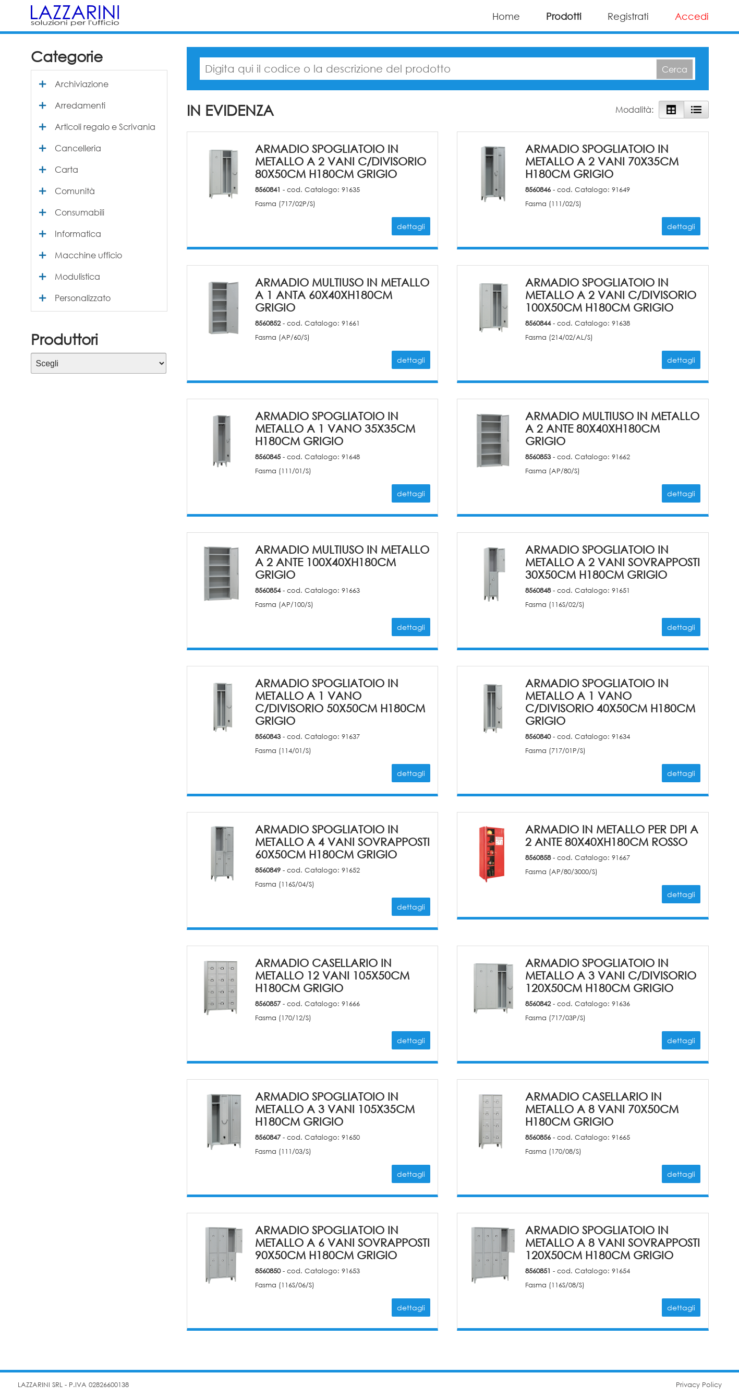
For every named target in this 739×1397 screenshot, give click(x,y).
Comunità (75, 190)
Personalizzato (83, 297)
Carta (66, 169)
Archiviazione (81, 83)
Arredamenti (80, 105)
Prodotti (563, 16)
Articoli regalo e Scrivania (105, 126)
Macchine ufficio (88, 254)
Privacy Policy (699, 1384)
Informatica (78, 233)
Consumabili (79, 212)
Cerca (674, 69)
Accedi (692, 16)
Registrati (628, 16)
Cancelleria (78, 147)
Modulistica (77, 276)
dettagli (411, 226)
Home (506, 16)
